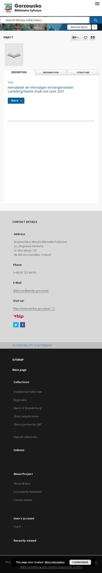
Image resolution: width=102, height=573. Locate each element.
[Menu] (97, 3)
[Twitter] (16, 325)
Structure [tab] (83, 72)
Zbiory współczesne (26, 416)
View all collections (25, 437)
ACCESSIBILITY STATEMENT (32, 345)
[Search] (95, 20)
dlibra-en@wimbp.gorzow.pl (31, 291)
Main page (19, 370)
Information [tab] (51, 72)
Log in (17, 526)
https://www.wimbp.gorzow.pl (34, 308)
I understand (80, 562)
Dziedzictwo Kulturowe (28, 392)
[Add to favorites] (85, 37)
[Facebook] (22, 325)
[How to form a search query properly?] (94, 27)
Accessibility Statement (28, 492)
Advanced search (79, 27)
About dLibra (22, 483)
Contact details (23, 500)
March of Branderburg (27, 408)
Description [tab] (19, 72)
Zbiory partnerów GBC (28, 424)
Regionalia (20, 400)
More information (54, 562)
